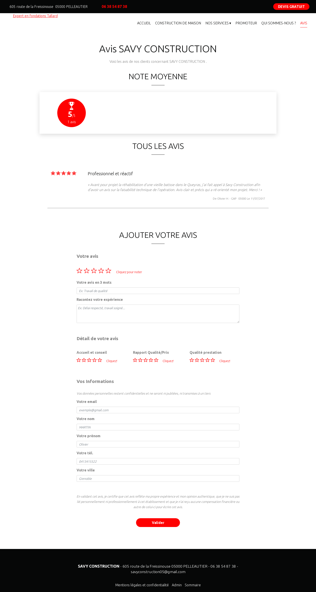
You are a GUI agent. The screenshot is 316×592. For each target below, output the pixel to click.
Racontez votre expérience (100, 299)
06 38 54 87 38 (223, 566)
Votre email (87, 402)
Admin (177, 585)
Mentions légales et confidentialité (142, 585)
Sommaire (193, 585)
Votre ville (86, 470)
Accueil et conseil (92, 352)
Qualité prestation (205, 352)
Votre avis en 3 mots (94, 282)
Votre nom (86, 419)
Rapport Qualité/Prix (151, 352)
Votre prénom (89, 436)
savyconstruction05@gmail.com (158, 572)
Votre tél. (85, 453)
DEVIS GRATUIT (291, 7)
